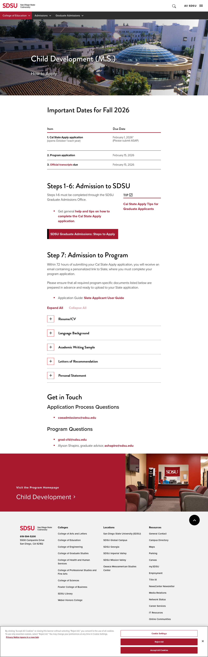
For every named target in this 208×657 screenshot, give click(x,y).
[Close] (202, 644)
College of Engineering (70, 546)
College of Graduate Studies (73, 553)
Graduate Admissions (68, 15)
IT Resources (156, 612)
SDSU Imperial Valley (114, 553)
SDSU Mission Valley (114, 560)
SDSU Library (65, 593)
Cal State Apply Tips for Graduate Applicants (140, 206)
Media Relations (157, 592)
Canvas (153, 560)
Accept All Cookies (159, 653)
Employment (155, 573)
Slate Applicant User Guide (104, 297)
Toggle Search (174, 6)
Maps (152, 546)
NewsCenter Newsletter (162, 586)
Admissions (41, 15)
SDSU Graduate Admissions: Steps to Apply (82, 234)
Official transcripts (61, 165)
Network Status (157, 599)
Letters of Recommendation (72, 361)
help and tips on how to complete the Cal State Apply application (84, 216)
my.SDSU (154, 566)
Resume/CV (61, 318)
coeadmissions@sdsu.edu (77, 417)
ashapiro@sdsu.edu (119, 445)
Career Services (157, 606)
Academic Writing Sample (71, 347)
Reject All (159, 644)
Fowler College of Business (72, 587)
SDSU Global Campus (115, 540)
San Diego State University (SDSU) (122, 533)
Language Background (68, 333)
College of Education (15, 15)
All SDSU (193, 6)
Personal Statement (66, 375)
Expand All (55, 308)
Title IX (153, 579)
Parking (153, 553)
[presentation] (62, 527)
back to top (194, 520)
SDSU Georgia (111, 546)
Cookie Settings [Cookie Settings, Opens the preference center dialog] (159, 636)
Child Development (43, 496)
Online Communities (160, 619)
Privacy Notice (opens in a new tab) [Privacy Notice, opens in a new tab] (22, 640)
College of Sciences (68, 580)
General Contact (158, 533)
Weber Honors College (70, 600)
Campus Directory (158, 540)
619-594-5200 (28, 536)
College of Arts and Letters (72, 533)
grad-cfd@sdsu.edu (72, 439)
